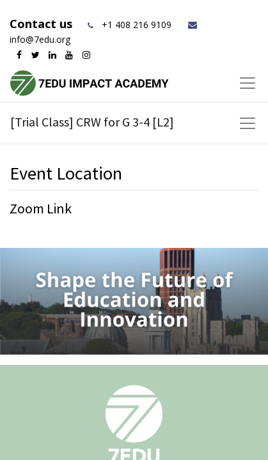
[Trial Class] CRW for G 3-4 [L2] (92, 122)
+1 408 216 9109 (136, 25)
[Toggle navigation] (247, 123)
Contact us (42, 23)
